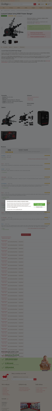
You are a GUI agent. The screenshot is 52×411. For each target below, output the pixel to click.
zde (26, 206)
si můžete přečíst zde (18, 209)
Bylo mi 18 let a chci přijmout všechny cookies (39, 204)
